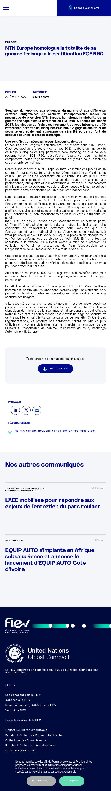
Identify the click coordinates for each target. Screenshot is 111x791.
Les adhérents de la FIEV (23, 695)
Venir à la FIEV (15, 710)
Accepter (72, 781)
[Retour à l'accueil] (34, 8)
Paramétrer (41, 781)
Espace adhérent (86, 8)
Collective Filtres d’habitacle (26, 730)
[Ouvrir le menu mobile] (6, 8)
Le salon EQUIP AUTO (20, 751)
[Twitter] (26, 410)
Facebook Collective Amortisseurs (30, 745)
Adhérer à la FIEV (17, 700)
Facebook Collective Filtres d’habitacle (33, 735)
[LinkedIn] (15, 410)
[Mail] (36, 410)
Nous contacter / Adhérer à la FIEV (30, 705)
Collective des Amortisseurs (26, 740)
